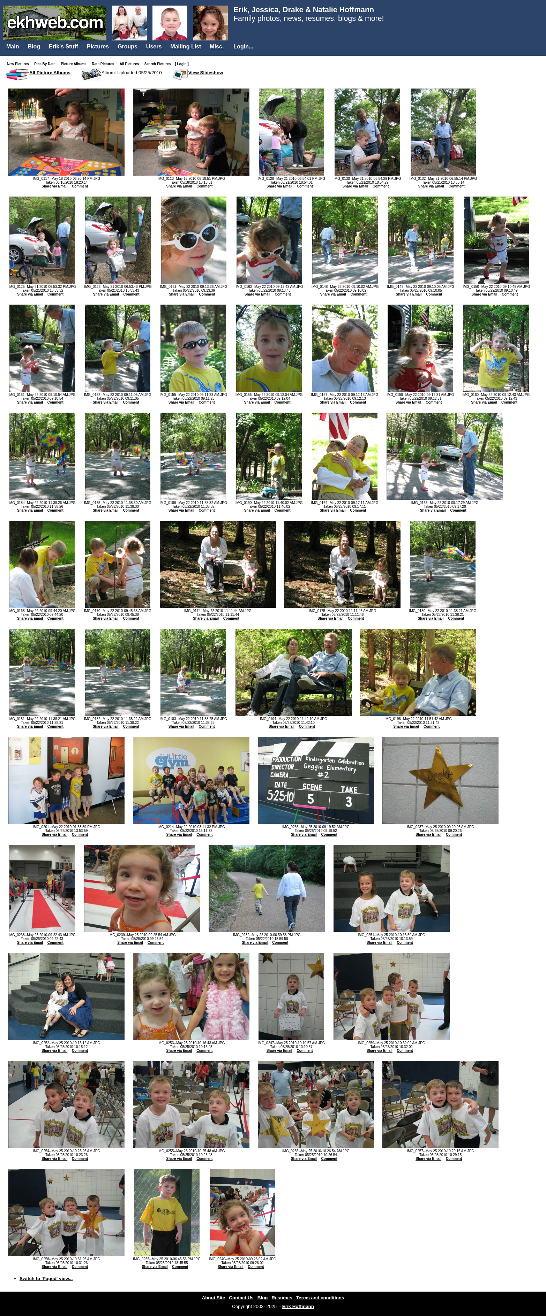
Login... (243, 46)
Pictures (98, 46)
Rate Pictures (104, 64)
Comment (80, 186)
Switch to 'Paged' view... (46, 1278)
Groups (127, 46)
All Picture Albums (49, 72)
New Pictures (19, 64)
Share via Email (54, 186)
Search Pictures (159, 64)
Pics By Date (46, 64)
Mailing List (185, 46)
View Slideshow (205, 72)
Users (154, 46)
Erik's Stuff (63, 46)
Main (12, 46)
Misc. (217, 46)
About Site (213, 1297)
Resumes (282, 1297)
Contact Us (241, 1297)
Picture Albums (75, 64)
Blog (34, 46)
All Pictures (131, 64)
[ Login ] (181, 64)
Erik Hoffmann (298, 1306)
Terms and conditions (320, 1297)
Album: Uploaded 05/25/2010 (132, 72)
